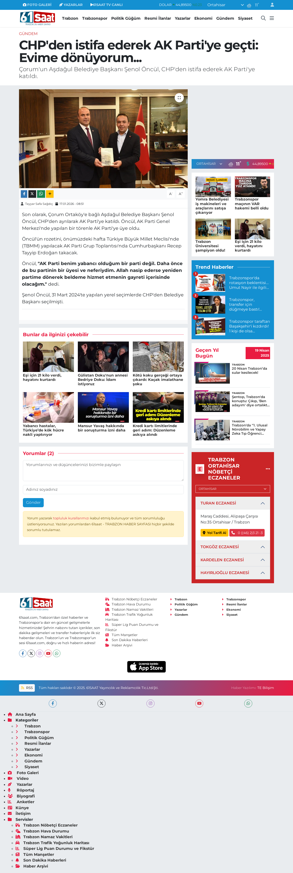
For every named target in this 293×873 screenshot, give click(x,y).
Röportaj (21, 790)
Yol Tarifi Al (214, 533)
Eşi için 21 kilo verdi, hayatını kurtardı (42, 377)
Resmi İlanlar (157, 18)
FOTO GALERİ (37, 5)
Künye (18, 807)
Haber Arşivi (119, 645)
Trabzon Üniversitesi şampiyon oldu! (210, 245)
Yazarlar (182, 18)
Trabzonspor (94, 18)
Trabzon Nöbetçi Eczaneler (131, 599)
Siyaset (245, 18)
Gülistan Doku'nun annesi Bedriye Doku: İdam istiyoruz (103, 379)
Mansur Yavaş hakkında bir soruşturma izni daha (101, 428)
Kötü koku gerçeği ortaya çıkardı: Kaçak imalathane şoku (158, 379)
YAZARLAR (71, 5)
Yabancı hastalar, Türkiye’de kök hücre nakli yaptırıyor (43, 430)
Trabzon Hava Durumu (128, 604)
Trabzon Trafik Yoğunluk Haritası (52, 842)
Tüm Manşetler (121, 635)
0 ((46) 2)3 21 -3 (247, 533)
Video (18, 778)
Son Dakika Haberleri (126, 640)
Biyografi (21, 796)
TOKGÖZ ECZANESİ (220, 547)
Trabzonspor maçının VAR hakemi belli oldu (252, 203)
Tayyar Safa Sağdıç (39, 204)
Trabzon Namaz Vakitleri (129, 609)
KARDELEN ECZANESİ (222, 560)
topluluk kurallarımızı (71, 518)
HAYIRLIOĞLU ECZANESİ (225, 572)
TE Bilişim (265, 688)
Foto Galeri (23, 772)
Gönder (33, 502)
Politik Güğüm (126, 18)
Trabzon (70, 18)
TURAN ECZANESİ (218, 503)
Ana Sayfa (22, 714)
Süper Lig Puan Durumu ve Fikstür (55, 848)
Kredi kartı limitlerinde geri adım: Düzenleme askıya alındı (155, 430)
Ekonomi (203, 18)
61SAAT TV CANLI (106, 5)
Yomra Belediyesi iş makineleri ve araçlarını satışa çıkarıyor (212, 206)
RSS (27, 688)
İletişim (19, 813)
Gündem (225, 18)
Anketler (21, 802)
